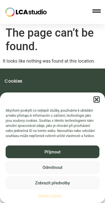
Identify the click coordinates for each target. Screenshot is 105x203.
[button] (96, 100)
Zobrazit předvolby (52, 183)
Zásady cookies (49, 196)
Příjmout (52, 152)
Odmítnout (52, 167)
